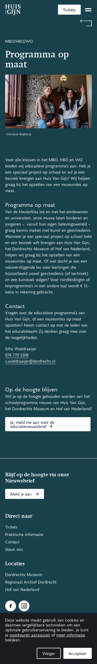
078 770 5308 (16, 355)
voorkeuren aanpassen (30, 635)
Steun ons (14, 549)
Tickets (69, 10)
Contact (12, 542)
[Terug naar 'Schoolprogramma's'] (48, 22)
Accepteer (78, 654)
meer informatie (70, 635)
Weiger (48, 654)
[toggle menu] (88, 10)
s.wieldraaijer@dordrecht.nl (30, 361)
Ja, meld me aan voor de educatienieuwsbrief (32, 424)
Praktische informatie (24, 535)
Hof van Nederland (22, 590)
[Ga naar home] (12, 9)
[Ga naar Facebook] (10, 605)
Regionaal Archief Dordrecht (30, 582)
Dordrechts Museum (23, 575)
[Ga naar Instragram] (24, 605)
